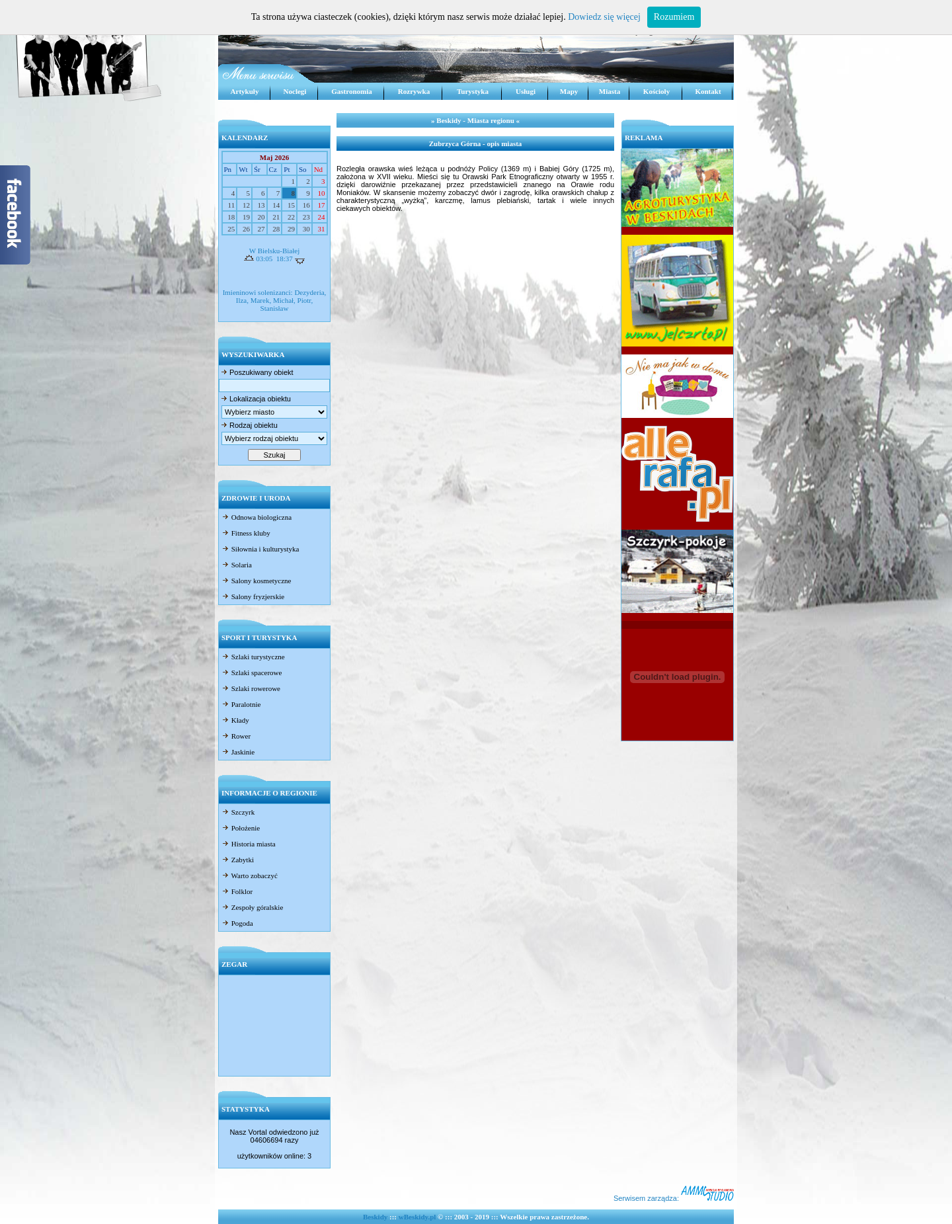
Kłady (235, 720)
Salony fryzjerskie (252, 596)
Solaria (236, 565)
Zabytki (237, 860)
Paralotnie (240, 704)
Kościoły (656, 91)
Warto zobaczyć (249, 875)
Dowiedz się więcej (604, 17)
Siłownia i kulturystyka (260, 549)
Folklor (237, 891)
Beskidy (375, 1217)
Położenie (240, 828)
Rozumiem (674, 17)
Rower (236, 736)
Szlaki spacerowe (251, 672)
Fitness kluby (245, 533)
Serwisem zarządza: (674, 1198)
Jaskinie (238, 752)
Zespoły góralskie (252, 907)
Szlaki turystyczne (253, 657)
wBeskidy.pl (417, 1217)
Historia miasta (248, 844)
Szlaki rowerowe (250, 688)
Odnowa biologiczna (256, 517)
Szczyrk (238, 812)
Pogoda (237, 923)
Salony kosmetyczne (256, 581)
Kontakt (708, 91)
